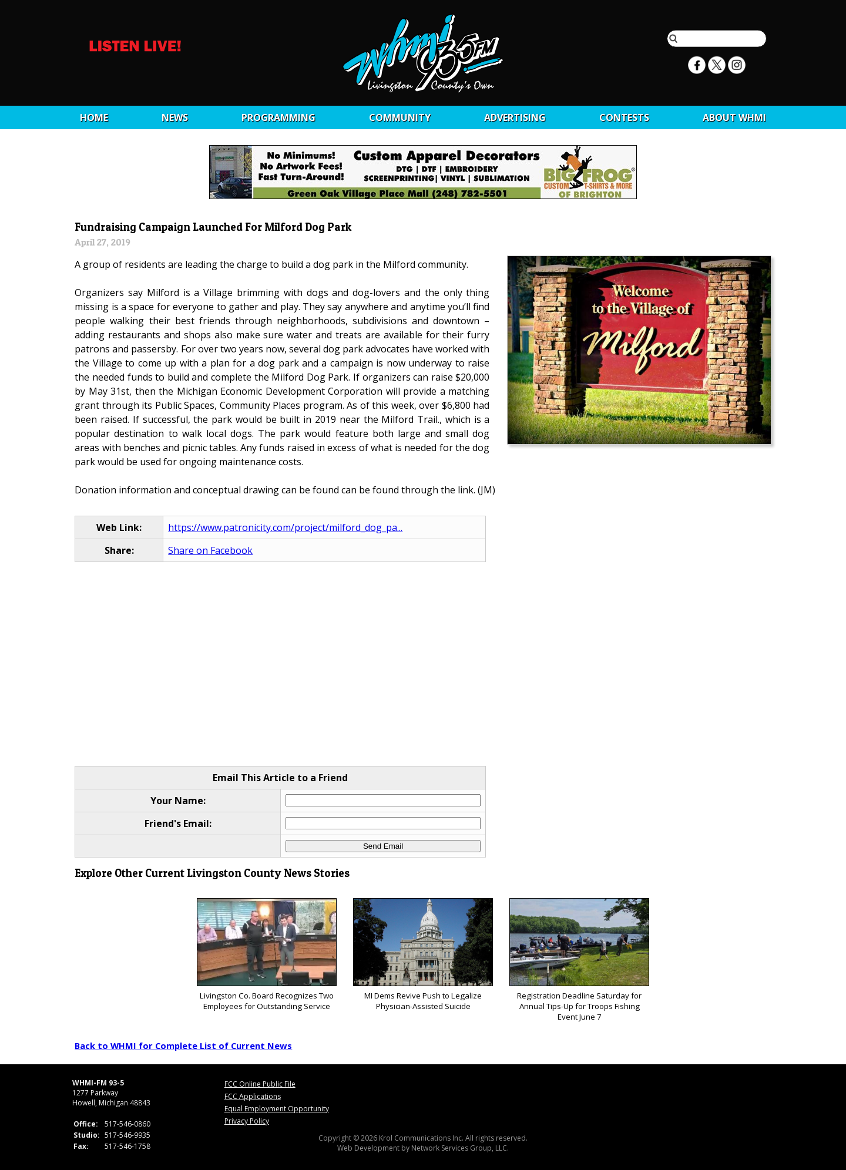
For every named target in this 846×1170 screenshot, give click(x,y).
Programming (278, 117)
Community (400, 117)
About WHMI (734, 117)
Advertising (515, 117)
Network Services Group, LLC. (460, 1148)
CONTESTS (624, 117)
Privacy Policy (246, 1121)
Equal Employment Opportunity (276, 1109)
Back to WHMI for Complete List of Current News (183, 1045)
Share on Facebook (210, 550)
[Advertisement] (423, 665)
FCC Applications (252, 1096)
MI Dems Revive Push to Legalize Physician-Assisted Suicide (422, 954)
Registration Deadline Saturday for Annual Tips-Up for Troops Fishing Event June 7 (579, 960)
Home (94, 117)
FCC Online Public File (260, 1084)
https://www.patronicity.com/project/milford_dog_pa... (285, 527)
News (175, 117)
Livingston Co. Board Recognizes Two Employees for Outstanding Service (266, 954)
